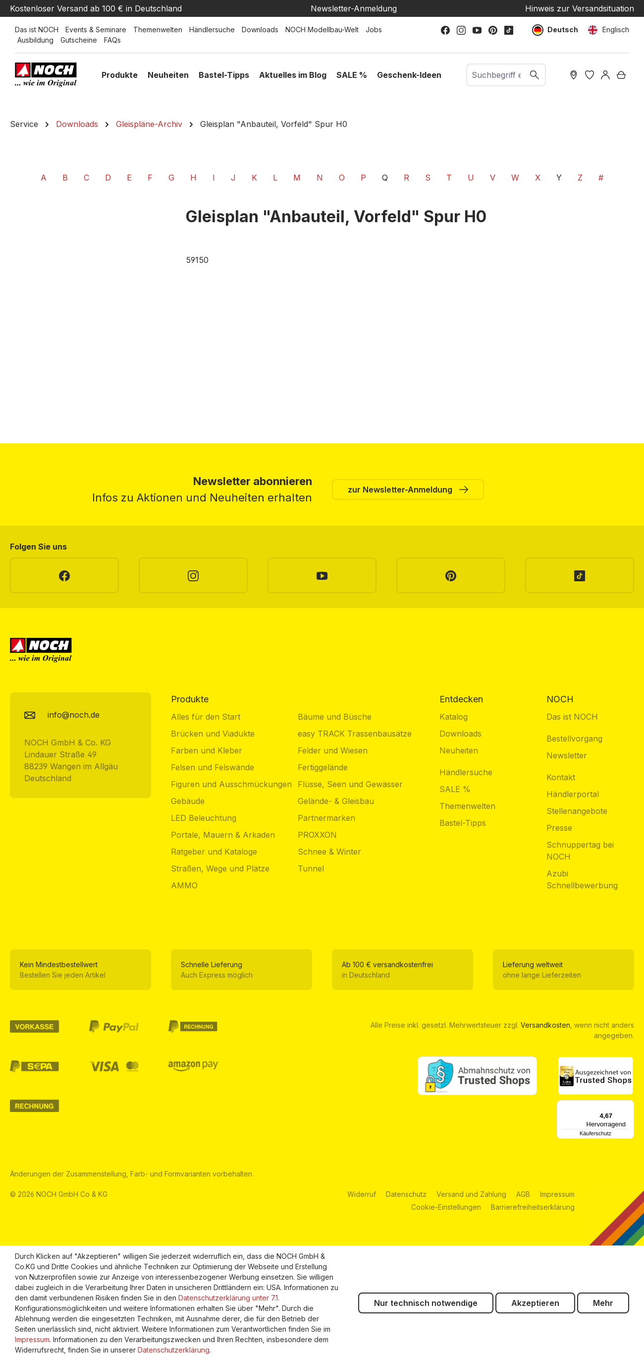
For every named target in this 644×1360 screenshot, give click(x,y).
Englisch (608, 30)
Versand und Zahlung (471, 1194)
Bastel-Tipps (462, 823)
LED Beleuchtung (203, 818)
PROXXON (317, 835)
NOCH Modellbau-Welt (322, 29)
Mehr (603, 1303)
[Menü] (628, 1106)
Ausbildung (35, 40)
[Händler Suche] (574, 75)
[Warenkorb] (621, 75)
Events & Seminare (95, 29)
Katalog (453, 717)
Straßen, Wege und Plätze (220, 868)
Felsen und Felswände (212, 767)
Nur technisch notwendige (426, 1303)
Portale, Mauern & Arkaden (223, 835)
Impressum (557, 1194)
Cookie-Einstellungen (446, 1207)
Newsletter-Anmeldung (354, 8)
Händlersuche (212, 29)
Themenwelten (157, 29)
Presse (559, 828)
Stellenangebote (576, 811)
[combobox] (495, 74)
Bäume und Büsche (335, 717)
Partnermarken (326, 818)
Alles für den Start (205, 717)
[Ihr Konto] (605, 75)
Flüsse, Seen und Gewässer (350, 784)
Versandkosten (545, 1025)
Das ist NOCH (36, 29)
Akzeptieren (535, 1303)
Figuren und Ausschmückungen (231, 784)
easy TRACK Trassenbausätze (355, 734)
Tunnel (311, 868)
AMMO (184, 885)
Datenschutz (406, 1194)
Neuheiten (458, 750)
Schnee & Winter (329, 852)
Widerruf (361, 1194)
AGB (523, 1194)
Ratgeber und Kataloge (214, 852)
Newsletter (566, 755)
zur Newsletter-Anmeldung (408, 489)
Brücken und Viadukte (213, 734)
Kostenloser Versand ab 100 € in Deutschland (96, 8)
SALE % (455, 789)
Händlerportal (572, 794)
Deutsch (555, 30)
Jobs (374, 29)
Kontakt (560, 777)
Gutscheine (78, 40)
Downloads (260, 29)
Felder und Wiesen (333, 750)
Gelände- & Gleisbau (336, 801)
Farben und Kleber (206, 750)
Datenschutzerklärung (174, 1350)
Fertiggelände (323, 767)
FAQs (112, 40)
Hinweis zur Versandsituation (579, 8)
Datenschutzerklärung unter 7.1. (228, 1298)
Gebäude (188, 801)
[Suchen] (535, 74)
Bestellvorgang (574, 738)
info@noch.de (74, 715)
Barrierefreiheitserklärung (533, 1207)
